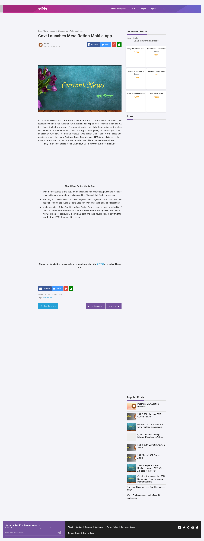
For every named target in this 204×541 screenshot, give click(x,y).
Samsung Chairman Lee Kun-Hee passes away (146, 488)
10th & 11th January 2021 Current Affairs (149, 415)
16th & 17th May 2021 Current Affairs (151, 446)
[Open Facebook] (179, 527)
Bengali (143, 9)
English (153, 9)
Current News (47, 298)
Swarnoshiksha (88, 533)
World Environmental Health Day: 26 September (143, 496)
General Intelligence (118, 9)
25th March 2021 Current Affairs (149, 456)
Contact (79, 527)
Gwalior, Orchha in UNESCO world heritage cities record (150, 425)
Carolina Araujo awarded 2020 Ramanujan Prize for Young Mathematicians (151, 479)
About (70, 527)
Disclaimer (99, 527)
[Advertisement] (85, 21)
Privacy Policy (112, 527)
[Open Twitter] (184, 527)
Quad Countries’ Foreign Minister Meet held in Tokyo (150, 436)
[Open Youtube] (192, 527)
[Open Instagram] (188, 527)
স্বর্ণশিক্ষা (100, 264)
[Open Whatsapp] (197, 527)
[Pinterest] (114, 44)
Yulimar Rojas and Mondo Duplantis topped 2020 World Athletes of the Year (150, 468)
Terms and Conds (128, 527)
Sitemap (88, 527)
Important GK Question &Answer (148, 405)
